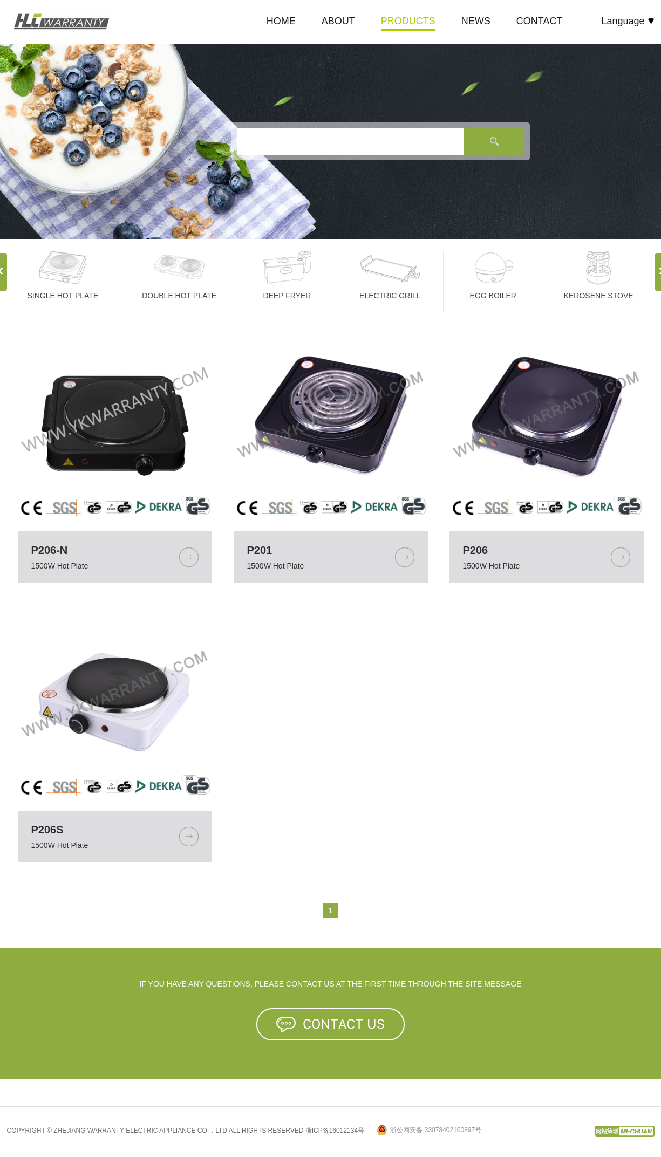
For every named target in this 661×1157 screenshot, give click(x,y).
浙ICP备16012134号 (334, 1130)
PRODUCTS (408, 21)
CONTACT (539, 21)
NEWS (475, 21)
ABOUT (338, 21)
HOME (281, 21)
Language (627, 21)
